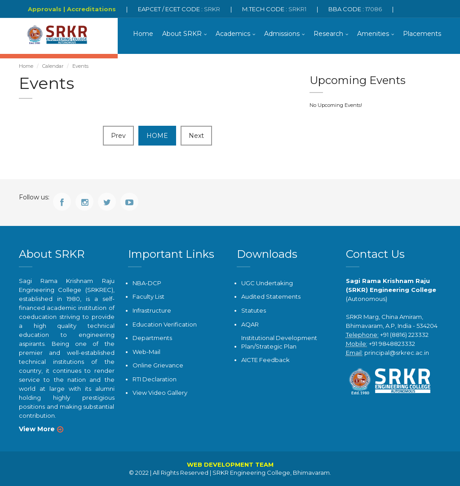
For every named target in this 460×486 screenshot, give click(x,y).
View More (37, 429)
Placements (422, 34)
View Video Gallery (160, 392)
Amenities (373, 34)
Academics (233, 34)
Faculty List (148, 296)
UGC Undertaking (267, 283)
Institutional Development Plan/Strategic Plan (279, 342)
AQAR (250, 324)
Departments (152, 337)
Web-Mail (146, 351)
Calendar (52, 66)
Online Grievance (158, 365)
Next (196, 136)
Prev (118, 136)
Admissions (282, 34)
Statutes (253, 310)
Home (143, 34)
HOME (157, 136)
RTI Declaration (155, 379)
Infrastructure (152, 310)
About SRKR (182, 34)
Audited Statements (271, 296)
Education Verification (165, 324)
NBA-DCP (147, 283)
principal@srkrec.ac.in (396, 352)
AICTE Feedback (265, 359)
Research (328, 34)
